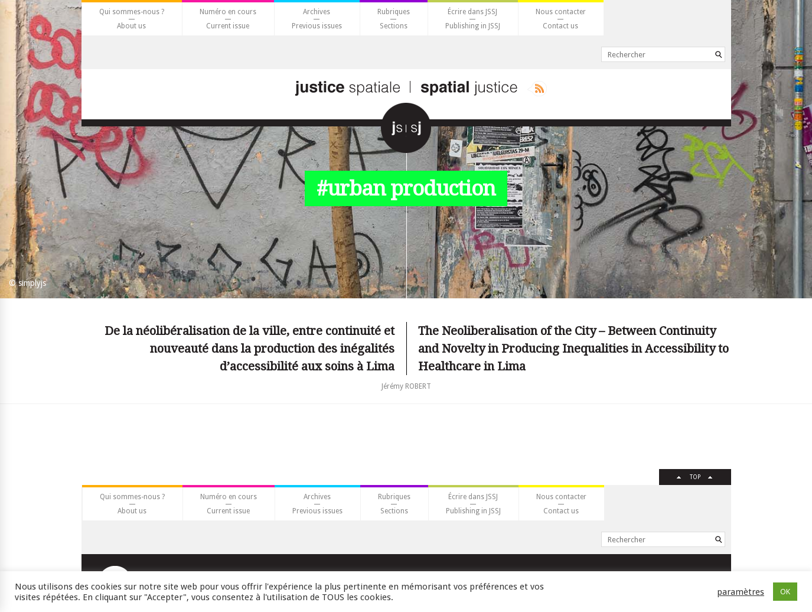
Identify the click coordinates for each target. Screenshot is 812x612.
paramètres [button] (740, 592)
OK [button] (785, 591)
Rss (537, 88)
